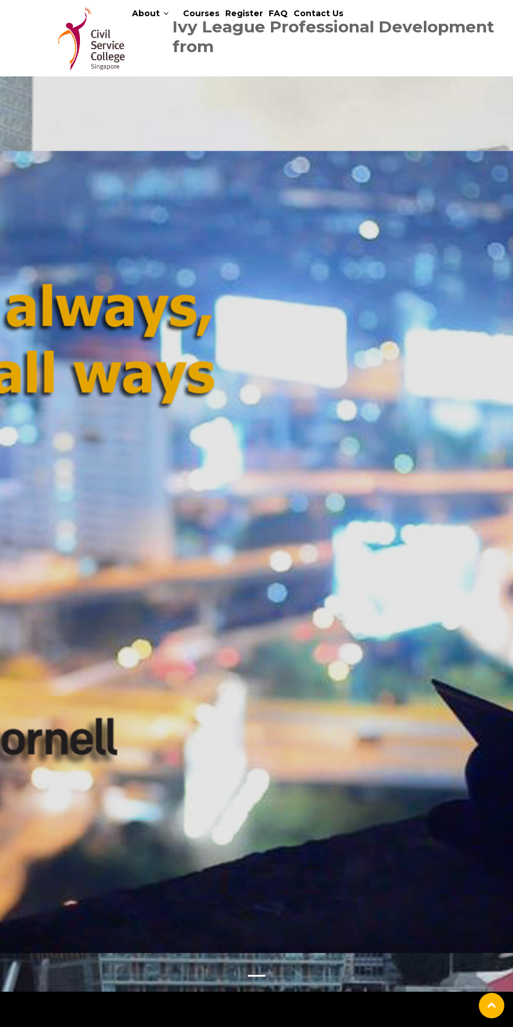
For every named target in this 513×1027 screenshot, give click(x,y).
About (146, 13)
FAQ (278, 13)
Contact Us (318, 13)
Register (244, 13)
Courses (201, 13)
